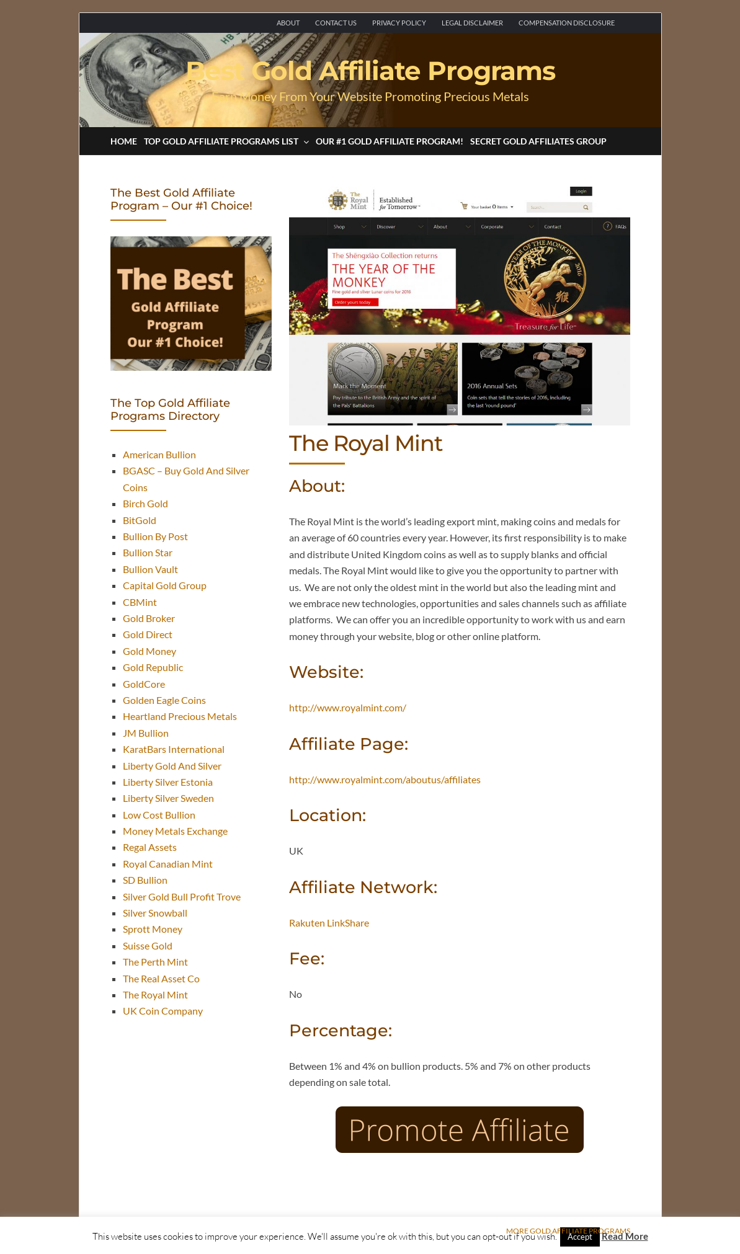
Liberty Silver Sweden (168, 798)
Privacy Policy (399, 23)
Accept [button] (580, 1237)
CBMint (140, 602)
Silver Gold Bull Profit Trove (182, 896)
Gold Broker (149, 618)
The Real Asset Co (161, 978)
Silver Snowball (155, 912)
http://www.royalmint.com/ (347, 707)
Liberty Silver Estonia (168, 782)
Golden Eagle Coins (164, 700)
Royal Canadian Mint (168, 863)
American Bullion (159, 454)
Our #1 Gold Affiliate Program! (389, 141)
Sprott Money (152, 929)
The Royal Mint (155, 994)
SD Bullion (145, 880)
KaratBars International (174, 749)
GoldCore (144, 684)
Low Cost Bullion (159, 814)
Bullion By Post (155, 536)
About (288, 23)
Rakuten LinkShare (329, 922)
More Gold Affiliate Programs (568, 1231)
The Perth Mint (155, 961)
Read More (625, 1236)
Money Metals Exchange (175, 831)
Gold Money (149, 651)
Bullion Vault (150, 569)
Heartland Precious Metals (180, 716)
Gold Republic (153, 667)
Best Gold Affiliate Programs (370, 71)
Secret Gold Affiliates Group (538, 141)
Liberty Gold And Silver (172, 766)
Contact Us (336, 23)
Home (123, 141)
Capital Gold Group (165, 585)
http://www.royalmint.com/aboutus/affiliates (385, 779)
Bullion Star (147, 552)
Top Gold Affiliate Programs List (226, 141)
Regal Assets (150, 847)
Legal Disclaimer (472, 23)
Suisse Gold (147, 945)
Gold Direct (147, 634)
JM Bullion (146, 733)
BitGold (139, 520)
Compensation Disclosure (567, 23)
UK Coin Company (163, 1010)
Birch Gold (145, 503)
